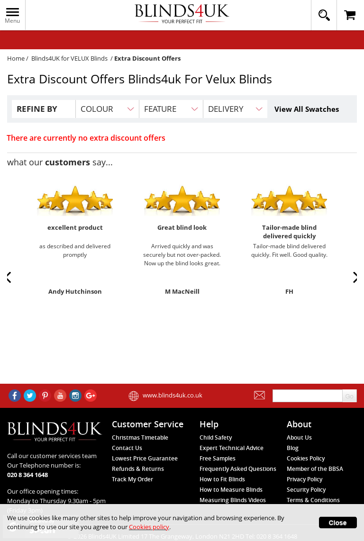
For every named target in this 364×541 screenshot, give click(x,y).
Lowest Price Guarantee (145, 458)
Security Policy (306, 490)
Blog (293, 448)
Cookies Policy (306, 458)
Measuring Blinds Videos (233, 500)
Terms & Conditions (313, 500)
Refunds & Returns (138, 469)
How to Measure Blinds (231, 490)
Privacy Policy (304, 479)
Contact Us (127, 448)
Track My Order (132, 479)
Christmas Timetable (140, 437)
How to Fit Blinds (222, 479)
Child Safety (216, 437)
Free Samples (218, 458)
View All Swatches (306, 109)
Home (16, 58)
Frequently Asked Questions (238, 469)
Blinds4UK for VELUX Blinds (69, 58)
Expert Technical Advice (232, 448)
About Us (299, 437)
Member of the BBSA (315, 469)
